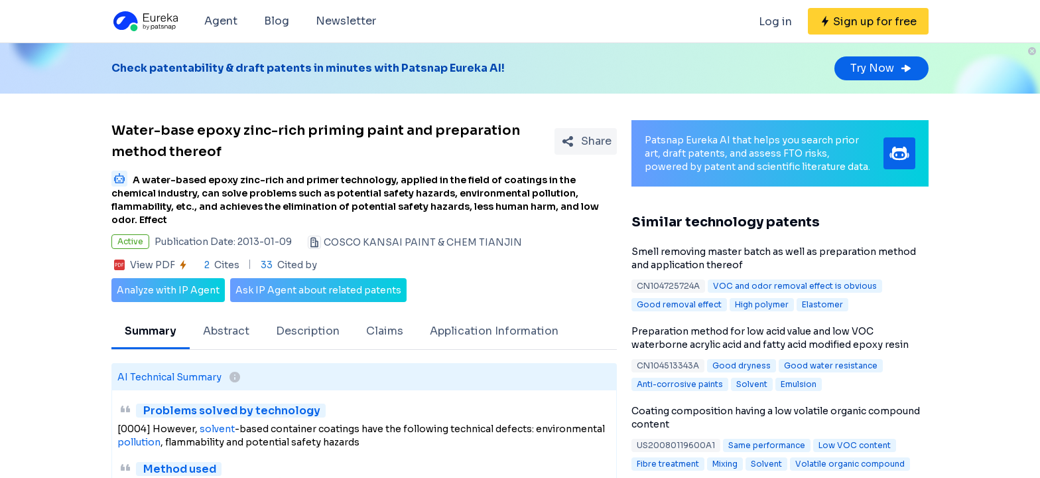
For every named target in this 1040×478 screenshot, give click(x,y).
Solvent (751, 384)
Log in (775, 22)
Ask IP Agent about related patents (318, 290)
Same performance (766, 445)
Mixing (725, 464)
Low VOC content (854, 445)
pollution (139, 442)
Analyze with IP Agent (168, 290)
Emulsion (798, 384)
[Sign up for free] (868, 21)
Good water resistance (831, 365)
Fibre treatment (668, 464)
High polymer (762, 304)
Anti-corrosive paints (680, 384)
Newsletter (346, 21)
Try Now (881, 68)
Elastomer (822, 304)
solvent (217, 429)
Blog (276, 21)
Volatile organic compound (850, 464)
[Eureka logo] (144, 21)
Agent (220, 21)
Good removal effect (679, 304)
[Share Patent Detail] (585, 141)
